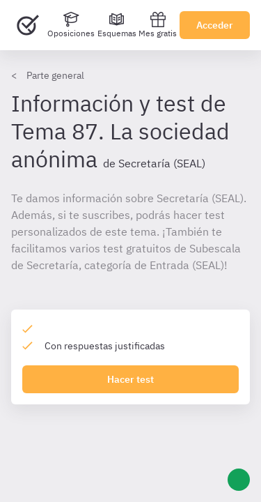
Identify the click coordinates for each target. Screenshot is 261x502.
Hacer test (130, 379)
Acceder (214, 25)
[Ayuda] (239, 480)
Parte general (55, 75)
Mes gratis (158, 24)
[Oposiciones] (71, 25)
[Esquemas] (116, 25)
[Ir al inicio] (28, 25)
